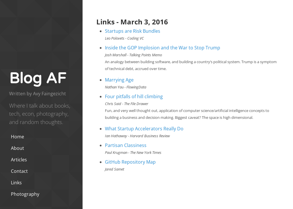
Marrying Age (119, 80)
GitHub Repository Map (130, 162)
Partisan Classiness (125, 145)
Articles (19, 159)
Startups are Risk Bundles (132, 31)
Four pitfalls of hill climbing (134, 96)
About (17, 148)
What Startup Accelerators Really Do (144, 128)
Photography (25, 194)
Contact (19, 171)
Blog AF (37, 78)
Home (17, 136)
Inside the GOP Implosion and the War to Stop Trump (162, 47)
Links (16, 182)
